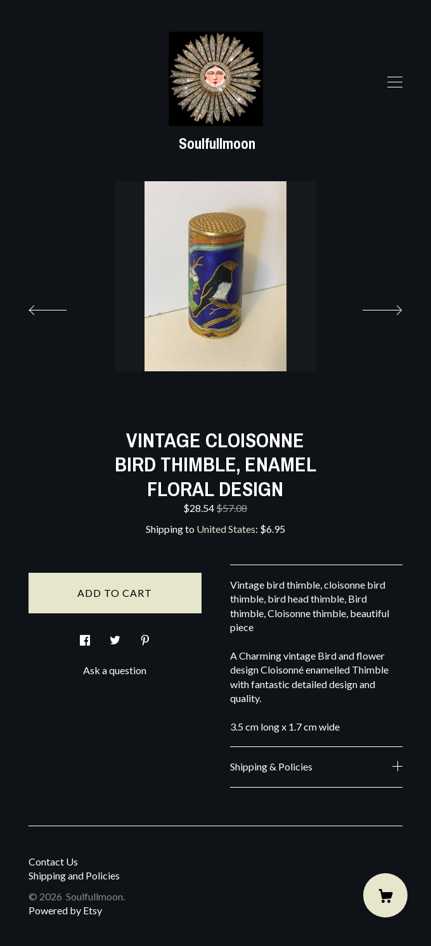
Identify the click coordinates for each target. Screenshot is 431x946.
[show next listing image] (370, 306)
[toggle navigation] (394, 82)
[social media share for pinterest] (145, 636)
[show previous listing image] (60, 306)
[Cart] (385, 895)
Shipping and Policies (74, 875)
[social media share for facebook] (85, 636)
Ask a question (114, 670)
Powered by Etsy (65, 910)
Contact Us (53, 861)
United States (225, 529)
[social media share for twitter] (115, 636)
